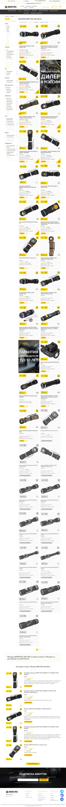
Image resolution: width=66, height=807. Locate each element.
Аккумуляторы (27, 10)
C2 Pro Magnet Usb (10, 54)
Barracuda (8, 32)
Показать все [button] (7, 44)
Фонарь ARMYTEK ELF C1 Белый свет (35, 745)
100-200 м (9, 87)
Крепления (34, 10)
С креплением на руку (11, 150)
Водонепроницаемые (11, 145)
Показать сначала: (23, 22)
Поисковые (9, 104)
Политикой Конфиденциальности (32, 782)
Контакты (31, 7)
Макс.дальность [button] (9, 85)
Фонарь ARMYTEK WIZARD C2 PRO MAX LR (37, 709)
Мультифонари (9, 71)
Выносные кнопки (54, 10)
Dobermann (9, 34)
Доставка (28, 793)
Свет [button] (6, 116)
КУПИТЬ (21, 57)
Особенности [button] (8, 143)
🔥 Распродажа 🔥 (12, 10)
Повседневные (9, 101)
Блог (52, 793)
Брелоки (8, 111)
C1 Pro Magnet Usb (10, 51)
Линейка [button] (7, 47)
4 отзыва (26, 227)
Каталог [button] (22, 6)
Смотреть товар (28, 702)
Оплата (27, 795)
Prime (8, 29)
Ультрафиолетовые (10, 129)
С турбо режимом (10, 140)
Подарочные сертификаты (36, 13)
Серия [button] (6, 23)
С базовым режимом (11, 135)
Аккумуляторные (10, 80)
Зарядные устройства (43, 10)
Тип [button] (6, 68)
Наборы (8, 156)
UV (7, 39)
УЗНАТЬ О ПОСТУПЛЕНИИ (46, 440)
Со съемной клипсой (11, 155)
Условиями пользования (43, 782)
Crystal (8, 27)
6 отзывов (27, 296)
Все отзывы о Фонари (33, 763)
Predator (8, 37)
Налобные (9, 73)
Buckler (8, 26)
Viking (8, 40)
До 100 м (8, 92)
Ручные (8, 74)
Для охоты (9, 98)
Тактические (9, 106)
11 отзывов (27, 155)
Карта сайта (40, 795)
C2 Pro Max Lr (9, 57)
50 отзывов (27, 191)
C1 (7, 49)
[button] (40, 1)
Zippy (8, 42)
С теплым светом (10, 123)
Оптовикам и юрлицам (31, 6)
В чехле (8, 147)
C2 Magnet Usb (9, 52)
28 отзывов (49, 155)
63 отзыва (48, 120)
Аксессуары (26, 13)
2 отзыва (48, 227)
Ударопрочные (9, 158)
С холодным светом (10, 124)
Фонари (20, 10)
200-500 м (9, 89)
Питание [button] (7, 77)
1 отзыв (26, 51)
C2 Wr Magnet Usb (10, 59)
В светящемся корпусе (11, 126)
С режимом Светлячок (11, 138)
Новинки (52, 795)
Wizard (8, 31)
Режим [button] (7, 132)
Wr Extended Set (10, 64)
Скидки (52, 797)
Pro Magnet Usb (10, 62)
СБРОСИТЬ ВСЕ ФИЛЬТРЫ (11, 21)
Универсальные (10, 109)
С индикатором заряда (11, 149)
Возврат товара (29, 797)
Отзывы (26, 7)
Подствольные (9, 103)
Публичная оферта (42, 797)
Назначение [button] (8, 95)
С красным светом (10, 121)
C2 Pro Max (9, 56)
